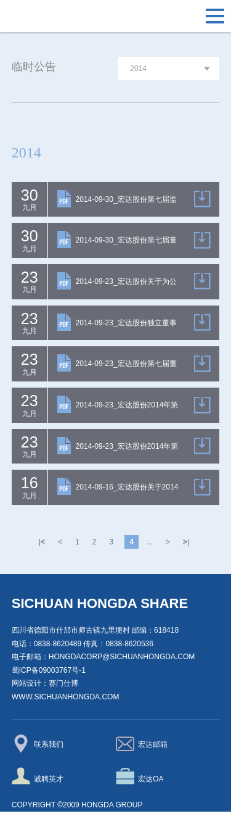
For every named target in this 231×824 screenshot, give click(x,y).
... (150, 542)
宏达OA (140, 776)
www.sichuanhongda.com (66, 697)
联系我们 (38, 744)
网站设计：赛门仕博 (45, 683)
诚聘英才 (38, 776)
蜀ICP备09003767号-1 (49, 670)
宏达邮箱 (142, 744)
